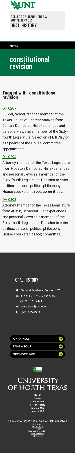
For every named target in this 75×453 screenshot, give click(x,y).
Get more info (38, 354)
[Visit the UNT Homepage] (30, 3)
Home (14, 45)
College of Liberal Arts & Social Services (29, 18)
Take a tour (38, 346)
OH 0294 (9, 157)
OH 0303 (9, 199)
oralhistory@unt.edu (33, 306)
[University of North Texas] (15, 4)
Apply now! (38, 339)
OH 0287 (9, 108)
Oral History (24, 25)
